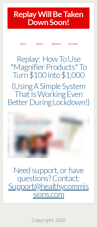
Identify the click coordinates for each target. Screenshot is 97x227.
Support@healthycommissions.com (48, 190)
